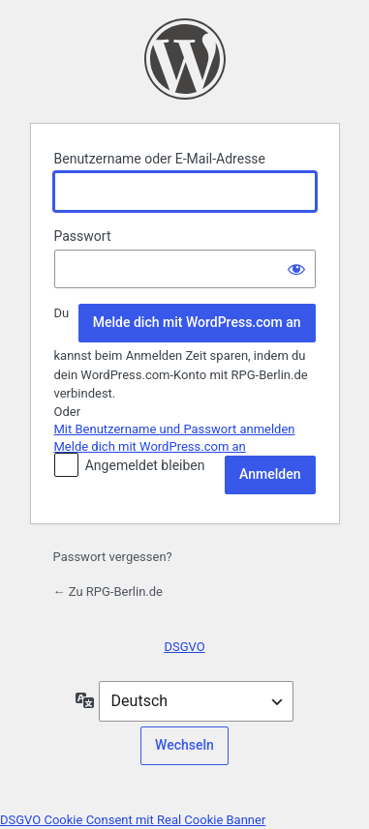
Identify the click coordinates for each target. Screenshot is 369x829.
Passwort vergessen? (112, 556)
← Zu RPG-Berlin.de (108, 591)
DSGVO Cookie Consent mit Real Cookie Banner (132, 820)
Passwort (82, 236)
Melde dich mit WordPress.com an (197, 322)
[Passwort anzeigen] (296, 269)
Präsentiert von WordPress (185, 59)
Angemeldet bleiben (145, 465)
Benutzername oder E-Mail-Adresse (160, 158)
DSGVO (184, 646)
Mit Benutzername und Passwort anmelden (174, 429)
